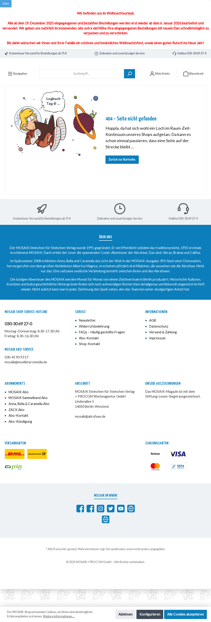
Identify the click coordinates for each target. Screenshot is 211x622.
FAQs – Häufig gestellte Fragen (102, 350)
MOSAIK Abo (19, 409)
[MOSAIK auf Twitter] (110, 526)
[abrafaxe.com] (131, 526)
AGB (152, 338)
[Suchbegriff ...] (81, 91)
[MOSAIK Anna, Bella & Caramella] (90, 526)
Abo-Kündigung (20, 439)
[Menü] (17, 91)
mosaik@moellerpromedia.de (26, 379)
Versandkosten (115, 566)
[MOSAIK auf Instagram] (100, 526)
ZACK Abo (16, 427)
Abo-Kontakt (89, 356)
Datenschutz (158, 344)
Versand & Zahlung (163, 350)
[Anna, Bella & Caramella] (105, 537)
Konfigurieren (149, 614)
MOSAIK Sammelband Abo (28, 415)
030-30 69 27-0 (18, 341)
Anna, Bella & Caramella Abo (29, 421)
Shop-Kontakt (89, 361)
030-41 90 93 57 (16, 375)
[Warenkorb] (193, 91)
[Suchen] (129, 91)
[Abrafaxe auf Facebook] (80, 526)
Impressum (157, 356)
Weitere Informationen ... (59, 616)
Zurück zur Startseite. (122, 177)
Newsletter (87, 338)
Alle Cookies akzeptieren (185, 614)
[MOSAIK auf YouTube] (121, 526)
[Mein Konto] (160, 91)
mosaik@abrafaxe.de (90, 434)
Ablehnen (125, 614)
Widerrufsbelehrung (94, 344)
